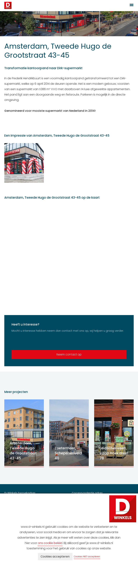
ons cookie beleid (50, 543)
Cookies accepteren (55, 556)
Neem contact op (69, 354)
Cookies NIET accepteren (87, 556)
